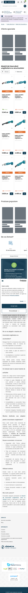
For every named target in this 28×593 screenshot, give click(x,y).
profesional (18, 12)
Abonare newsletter (6, 520)
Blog (2, 522)
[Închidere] (26, 19)
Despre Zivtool (14, 256)
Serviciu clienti (19, 11)
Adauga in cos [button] (11, 112)
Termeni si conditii (5, 536)
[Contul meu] (21, 2)
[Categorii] (9, 2)
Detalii (21, 301)
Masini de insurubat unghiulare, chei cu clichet (14, 497)
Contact (3, 529)
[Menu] (18, 2)
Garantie (3, 532)
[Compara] (12, 87)
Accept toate (14, 306)
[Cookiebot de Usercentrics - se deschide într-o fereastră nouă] (20, 281)
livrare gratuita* (8, 12)
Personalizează (14, 310)
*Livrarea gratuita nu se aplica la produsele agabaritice (11, 539)
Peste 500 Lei (7, 11)
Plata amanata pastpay (7, 541)
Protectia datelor (5, 534)
